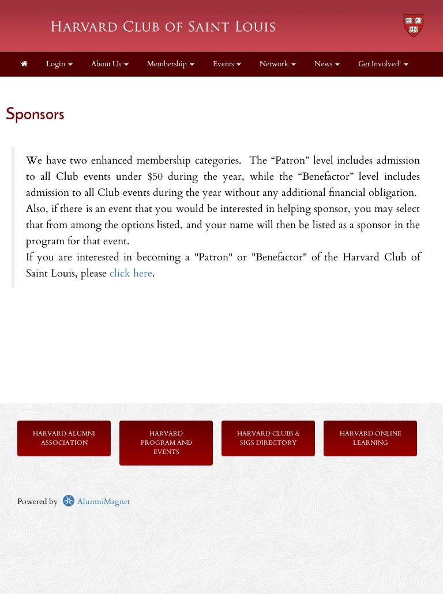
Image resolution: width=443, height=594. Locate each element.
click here (131, 273)
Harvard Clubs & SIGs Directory (268, 438)
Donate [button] (36, 88)
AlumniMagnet (96, 501)
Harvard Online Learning (370, 438)
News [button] (327, 64)
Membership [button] (170, 64)
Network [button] (278, 64)
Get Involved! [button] (383, 64)
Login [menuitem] (59, 64)
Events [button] (227, 64)
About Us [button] (110, 64)
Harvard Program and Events (166, 442)
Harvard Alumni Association (64, 438)
